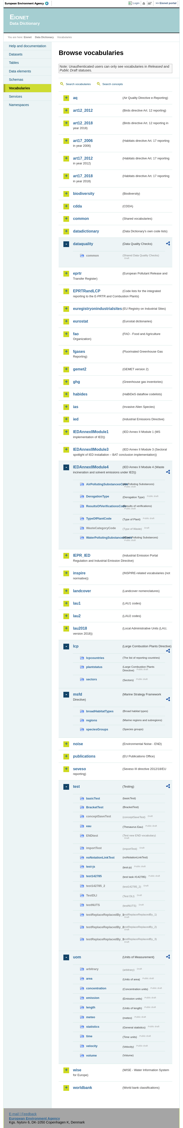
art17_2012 (83, 158)
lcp (75, 646)
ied (75, 419)
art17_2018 (83, 176)
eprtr (77, 273)
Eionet (28, 37)
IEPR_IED (81, 555)
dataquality (83, 244)
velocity (91, 1046)
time (89, 1036)
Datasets (15, 54)
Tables (14, 63)
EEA (28, 3)
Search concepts (112, 84)
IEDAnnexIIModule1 (90, 432)
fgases (79, 351)
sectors (91, 679)
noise (78, 744)
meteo (90, 1017)
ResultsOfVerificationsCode (104, 506)
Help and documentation (27, 46)
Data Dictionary (44, 37)
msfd (77, 694)
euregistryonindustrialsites (97, 309)
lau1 (77, 603)
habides (80, 394)
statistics (92, 1026)
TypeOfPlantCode (98, 518)
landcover (82, 591)
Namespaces (19, 105)
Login (136, 3)
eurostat (80, 321)
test (76, 786)
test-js (90, 866)
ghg (76, 382)
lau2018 (80, 628)
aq (75, 98)
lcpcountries (95, 658)
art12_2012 (83, 110)
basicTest (93, 798)
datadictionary (86, 231)
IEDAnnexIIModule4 (90, 467)
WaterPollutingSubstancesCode (104, 537)
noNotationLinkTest (100, 857)
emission (92, 998)
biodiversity (83, 194)
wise (77, 1070)
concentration (96, 988)
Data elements (20, 71)
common (81, 219)
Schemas (16, 79)
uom (77, 957)
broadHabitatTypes (99, 711)
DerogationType (97, 496)
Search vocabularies (78, 84)
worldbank (82, 1088)
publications (84, 756)
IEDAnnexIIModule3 (90, 449)
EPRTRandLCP (86, 291)
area (89, 978)
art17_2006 (83, 141)
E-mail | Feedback (23, 1114)
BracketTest (94, 807)
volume (91, 1055)
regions (91, 720)
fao (76, 334)
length (90, 1007)
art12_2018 (83, 123)
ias (75, 407)
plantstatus (94, 667)
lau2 (77, 616)
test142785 (94, 876)
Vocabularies (19, 88)
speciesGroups (97, 729)
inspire (79, 573)
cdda (77, 206)
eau (88, 826)
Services (15, 96)
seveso (79, 769)
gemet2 (79, 369)
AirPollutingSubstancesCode (104, 484)
